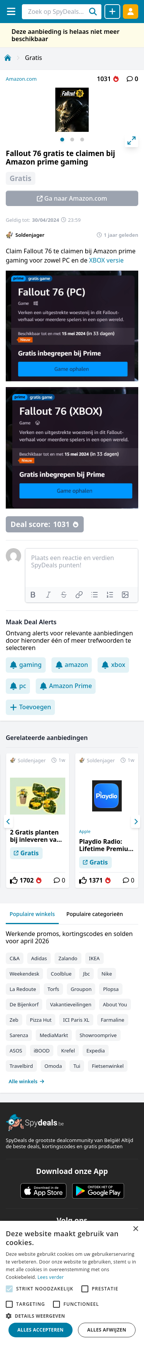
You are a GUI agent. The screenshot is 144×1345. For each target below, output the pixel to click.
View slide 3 (82, 139)
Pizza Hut (40, 1019)
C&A (15, 958)
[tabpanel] (72, 1005)
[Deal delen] (112, 11)
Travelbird (21, 1065)
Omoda (53, 1065)
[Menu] (11, 11)
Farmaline (112, 1019)
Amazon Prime (66, 686)
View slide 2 (72, 139)
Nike (106, 973)
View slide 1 (62, 139)
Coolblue (61, 973)
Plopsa (111, 989)
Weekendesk (24, 973)
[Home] (8, 58)
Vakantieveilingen (70, 1004)
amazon (71, 664)
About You (115, 1004)
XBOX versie (106, 260)
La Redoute (23, 989)
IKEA (94, 958)
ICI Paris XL (76, 1019)
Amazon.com (21, 78)
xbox (113, 664)
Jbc (86, 973)
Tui (76, 1065)
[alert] (72, 1283)
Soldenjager (30, 235)
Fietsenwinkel (108, 1065)
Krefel (68, 1050)
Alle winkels (27, 1081)
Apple (85, 831)
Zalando (67, 958)
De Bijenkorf (24, 1004)
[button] (72, 1316)
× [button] (135, 1229)
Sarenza (19, 1035)
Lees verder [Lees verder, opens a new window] (51, 1277)
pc (18, 686)
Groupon (81, 989)
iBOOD (42, 1050)
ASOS (16, 1050)
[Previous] (8, 821)
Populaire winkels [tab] (32, 914)
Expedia (95, 1050)
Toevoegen (30, 707)
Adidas (39, 958)
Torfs (53, 989)
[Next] (135, 821)
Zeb (14, 1019)
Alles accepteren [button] (40, 1330)
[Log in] (130, 11)
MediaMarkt (54, 1035)
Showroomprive (98, 1035)
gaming (26, 664)
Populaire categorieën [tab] (94, 914)
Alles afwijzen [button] (106, 1330)
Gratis (33, 57)
